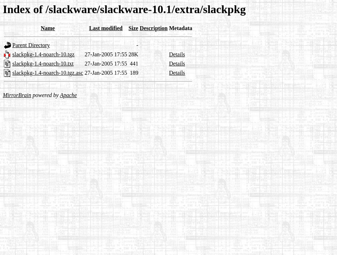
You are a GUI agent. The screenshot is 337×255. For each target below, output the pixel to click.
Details (177, 54)
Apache (68, 95)
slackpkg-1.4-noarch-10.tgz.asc (47, 73)
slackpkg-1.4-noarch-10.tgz (43, 54)
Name (48, 28)
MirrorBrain (17, 95)
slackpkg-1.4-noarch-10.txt (42, 64)
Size (133, 28)
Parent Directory (31, 45)
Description (153, 28)
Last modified (106, 28)
